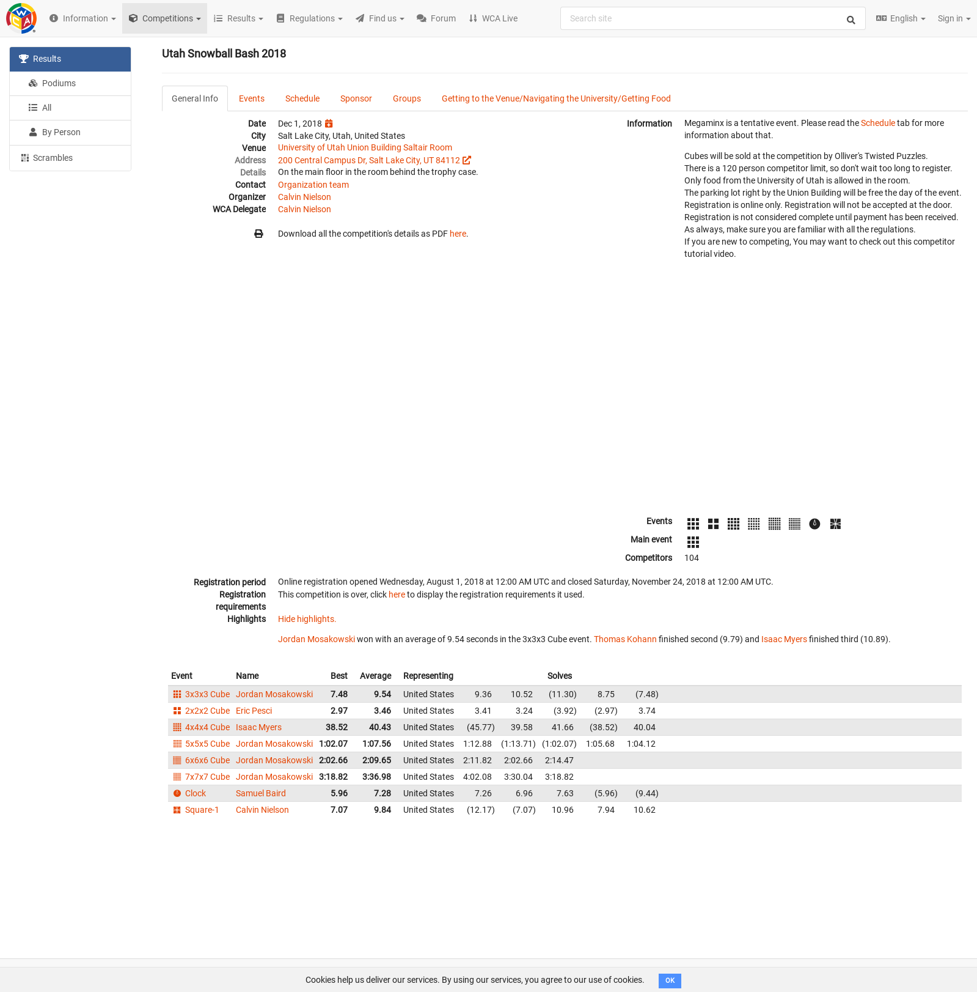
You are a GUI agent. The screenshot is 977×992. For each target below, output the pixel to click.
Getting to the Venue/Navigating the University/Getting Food (556, 98)
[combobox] (713, 18)
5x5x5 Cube (200, 744)
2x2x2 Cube (200, 711)
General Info (195, 98)
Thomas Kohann (625, 639)
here (458, 234)
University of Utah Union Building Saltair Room (365, 147)
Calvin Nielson (304, 197)
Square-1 (195, 810)
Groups (407, 98)
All (39, 108)
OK (670, 981)
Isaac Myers (784, 639)
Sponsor (356, 98)
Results (40, 59)
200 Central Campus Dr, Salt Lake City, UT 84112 (369, 160)
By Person (54, 132)
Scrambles (46, 157)
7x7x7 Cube (200, 777)
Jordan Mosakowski (316, 639)
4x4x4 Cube (200, 727)
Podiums (52, 83)
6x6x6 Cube (200, 760)
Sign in (954, 18)
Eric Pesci (254, 711)
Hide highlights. (307, 619)
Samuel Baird (261, 793)
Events (252, 98)
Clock (188, 793)
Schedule (302, 98)
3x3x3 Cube (200, 694)
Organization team (313, 185)
